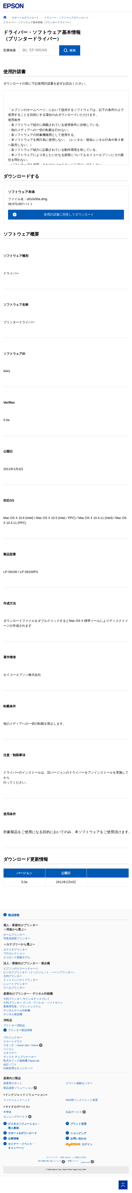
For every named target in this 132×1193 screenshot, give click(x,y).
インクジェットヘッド (16, 1100)
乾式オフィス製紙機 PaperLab (21, 1060)
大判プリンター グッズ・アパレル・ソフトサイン (33, 1002)
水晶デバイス (74, 1112)
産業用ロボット (12, 1083)
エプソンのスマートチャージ (20, 968)
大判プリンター (12, 976)
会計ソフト (10, 1064)
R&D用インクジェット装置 (82, 1100)
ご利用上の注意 (79, 1157)
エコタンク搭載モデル (16, 957)
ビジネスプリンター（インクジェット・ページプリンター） (39, 972)
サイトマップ (51, 1157)
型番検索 (9, 50)
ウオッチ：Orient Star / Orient (20, 1045)
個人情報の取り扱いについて (51, 1161)
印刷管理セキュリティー (18, 1068)
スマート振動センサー (79, 1083)
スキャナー (10, 1053)
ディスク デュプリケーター (19, 1057)
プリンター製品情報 (20, 1030)
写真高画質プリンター (16, 938)
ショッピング (78, 1133)
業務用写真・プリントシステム (22, 1006)
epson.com (86, 1162)
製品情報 (13, 915)
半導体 (7, 1112)
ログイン (79, 1144)
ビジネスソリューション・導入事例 (24, 1126)
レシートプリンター (15, 984)
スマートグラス (12, 1041)
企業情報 (13, 1138)
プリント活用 (78, 1123)
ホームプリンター (14, 934)
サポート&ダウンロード (22, 1133)
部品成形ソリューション (18, 1088)
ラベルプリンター (14, 987)
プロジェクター (12, 1037)
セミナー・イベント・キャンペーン (21, 1146)
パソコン (8, 1049)
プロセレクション (14, 953)
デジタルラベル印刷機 (16, 1010)
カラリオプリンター (15, 949)
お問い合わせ (78, 1138)
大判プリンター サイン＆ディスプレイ (26, 999)
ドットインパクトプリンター (20, 980)
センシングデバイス (15, 1116)
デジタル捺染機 (12, 1014)
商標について (73, 1161)
